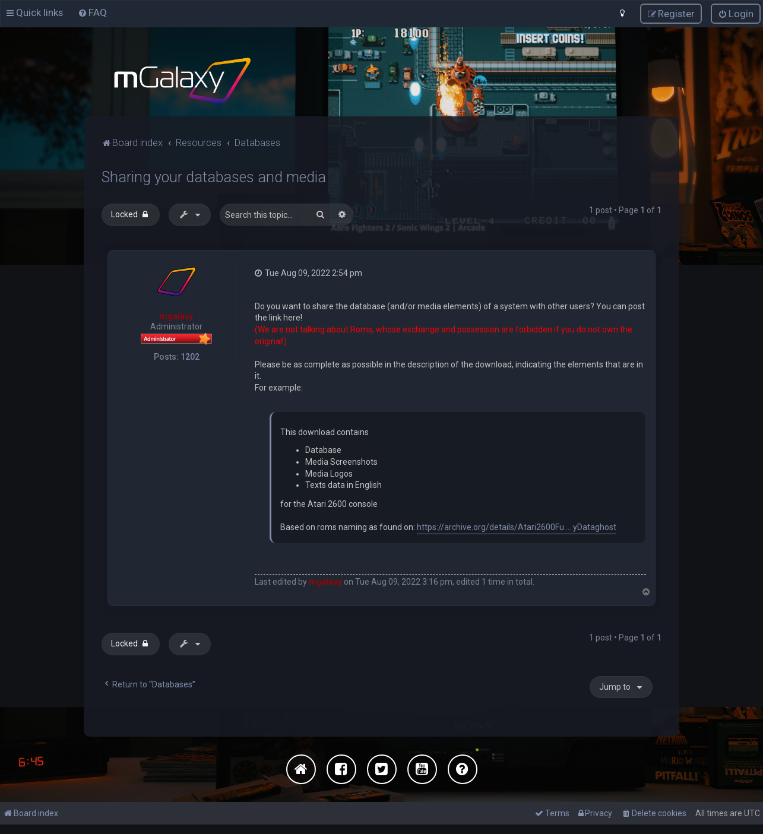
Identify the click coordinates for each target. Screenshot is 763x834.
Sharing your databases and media (214, 176)
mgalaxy (176, 316)
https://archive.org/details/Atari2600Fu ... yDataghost (516, 526)
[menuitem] (92, 12)
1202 (190, 355)
